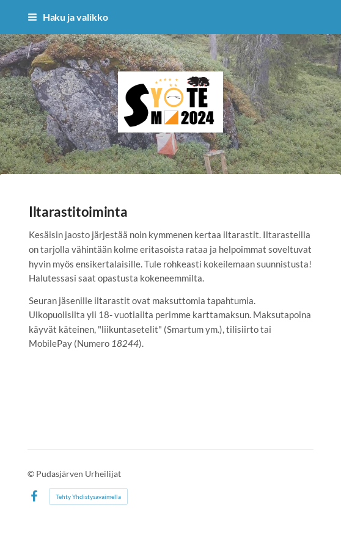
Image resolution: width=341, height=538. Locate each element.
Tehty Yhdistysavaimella (88, 496)
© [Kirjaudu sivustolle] (32, 473)
